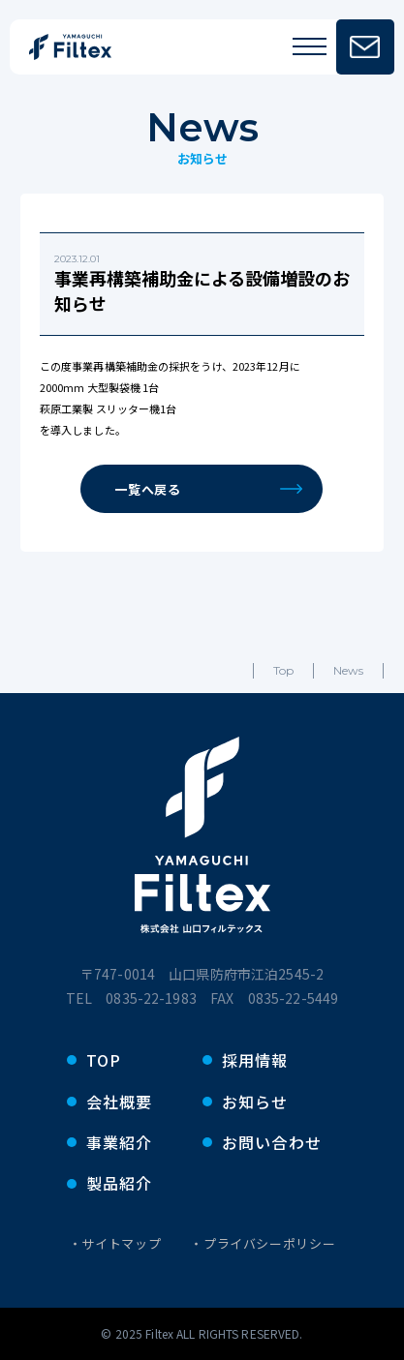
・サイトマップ (115, 1243)
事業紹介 (119, 1142)
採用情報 (255, 1060)
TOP (104, 1060)
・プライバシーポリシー (262, 1243)
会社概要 (119, 1101)
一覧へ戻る (208, 489)
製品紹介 (119, 1183)
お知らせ (255, 1101)
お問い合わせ (272, 1142)
